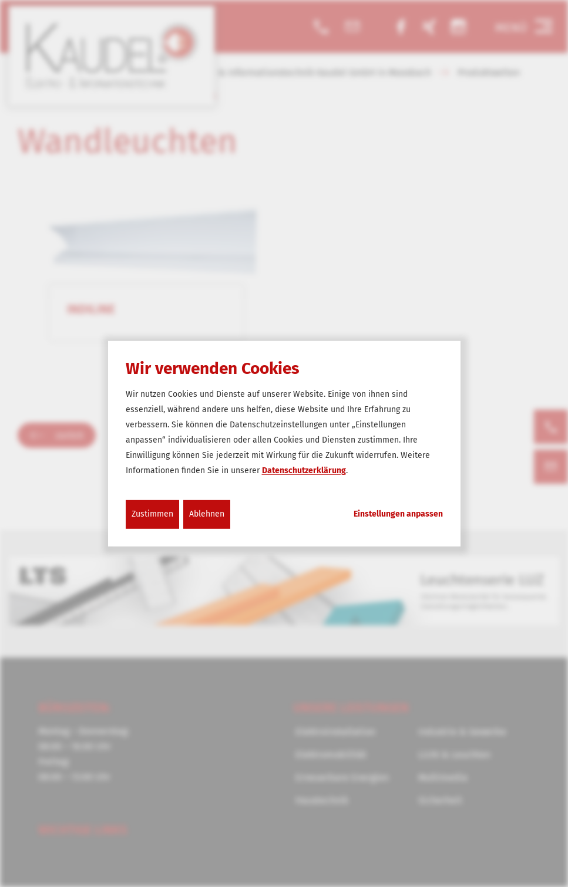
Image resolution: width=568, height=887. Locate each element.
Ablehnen (206, 514)
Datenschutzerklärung (304, 470)
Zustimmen (152, 514)
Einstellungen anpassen (398, 514)
